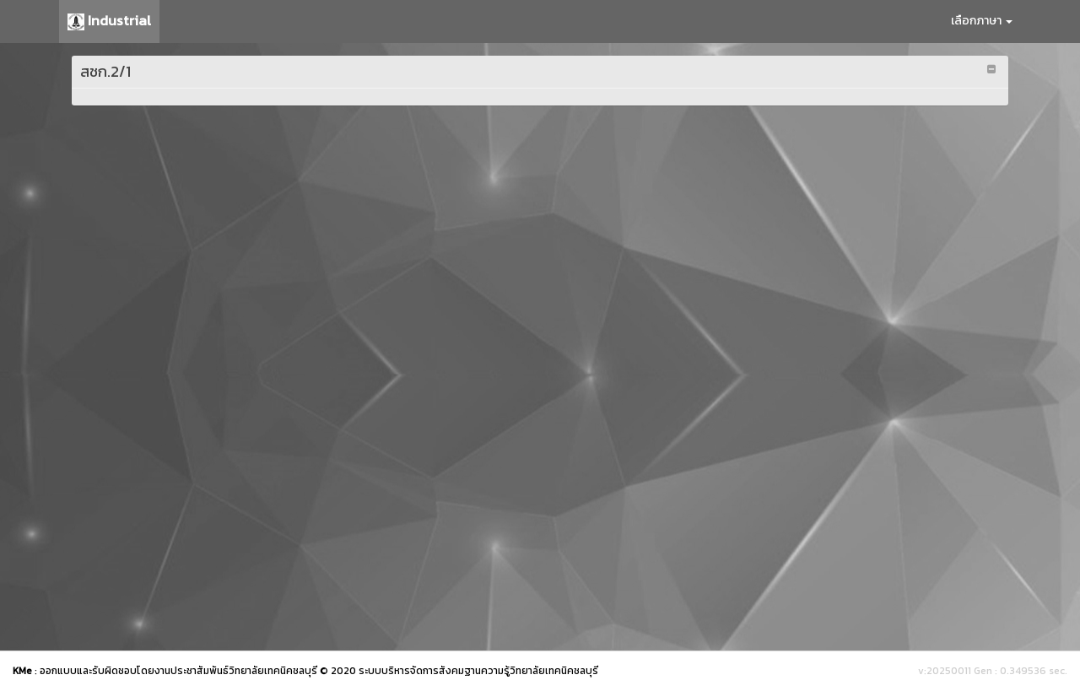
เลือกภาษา (981, 21)
